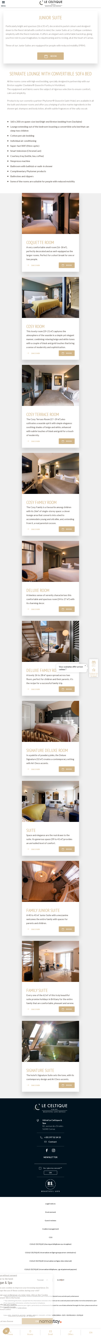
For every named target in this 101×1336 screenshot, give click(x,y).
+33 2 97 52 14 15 (50, 1137)
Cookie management (50, 1229)
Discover (33, 265)
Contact (50, 1141)
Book (50, 56)
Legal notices (22, 1308)
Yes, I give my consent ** (52, 1168)
